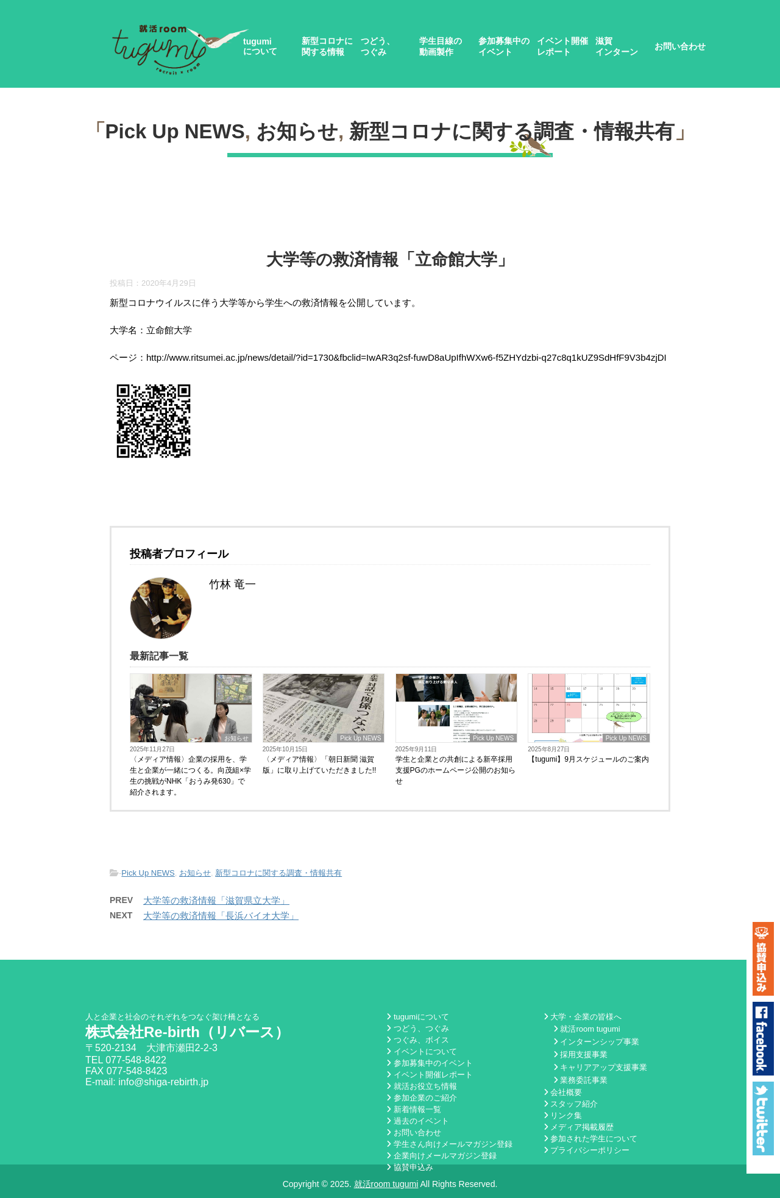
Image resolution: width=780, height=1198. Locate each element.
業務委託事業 (580, 1080)
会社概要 (563, 1092)
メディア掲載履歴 (579, 1127)
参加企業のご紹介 (421, 1097)
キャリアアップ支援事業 (600, 1067)
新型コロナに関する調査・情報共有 (512, 131)
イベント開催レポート (562, 46)
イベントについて (421, 1051)
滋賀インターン (616, 46)
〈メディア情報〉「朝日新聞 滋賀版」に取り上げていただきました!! (320, 764)
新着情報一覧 (413, 1109)
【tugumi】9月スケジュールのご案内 (588, 759)
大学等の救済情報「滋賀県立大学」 (216, 900)
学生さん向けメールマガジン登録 (449, 1144)
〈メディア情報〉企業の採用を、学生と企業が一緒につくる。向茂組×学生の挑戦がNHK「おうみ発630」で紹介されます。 (190, 775)
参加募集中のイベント (504, 46)
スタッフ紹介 (571, 1103)
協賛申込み (409, 1167)
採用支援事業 (580, 1054)
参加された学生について (591, 1138)
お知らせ (297, 131)
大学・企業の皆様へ (583, 1016)
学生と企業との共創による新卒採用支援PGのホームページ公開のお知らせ (455, 770)
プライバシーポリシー (587, 1150)
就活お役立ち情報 (421, 1086)
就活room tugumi (586, 1028)
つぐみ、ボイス (417, 1039)
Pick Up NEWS (175, 131)
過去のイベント (417, 1120)
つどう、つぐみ (378, 46)
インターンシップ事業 (596, 1041)
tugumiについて (260, 46)
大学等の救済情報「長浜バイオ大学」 (221, 915)
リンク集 (563, 1115)
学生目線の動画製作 (440, 46)
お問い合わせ (680, 46)
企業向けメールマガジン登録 (441, 1155)
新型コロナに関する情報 (327, 46)
